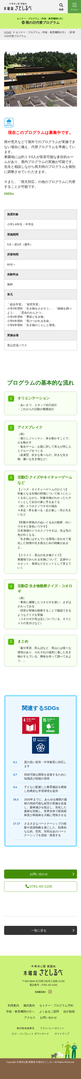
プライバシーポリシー (52, 1028)
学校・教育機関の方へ (20, 1011)
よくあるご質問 (49, 1011)
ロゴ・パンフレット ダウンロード (30, 1033)
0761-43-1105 (38, 886)
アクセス (29, 1017)
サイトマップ (62, 1033)
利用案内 (13, 1005)
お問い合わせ (39, 874)
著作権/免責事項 (25, 1028)
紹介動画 (69, 1011)
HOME (8, 32)
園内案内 (29, 1005)
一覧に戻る (38, 930)
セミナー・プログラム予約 (56, 1005)
